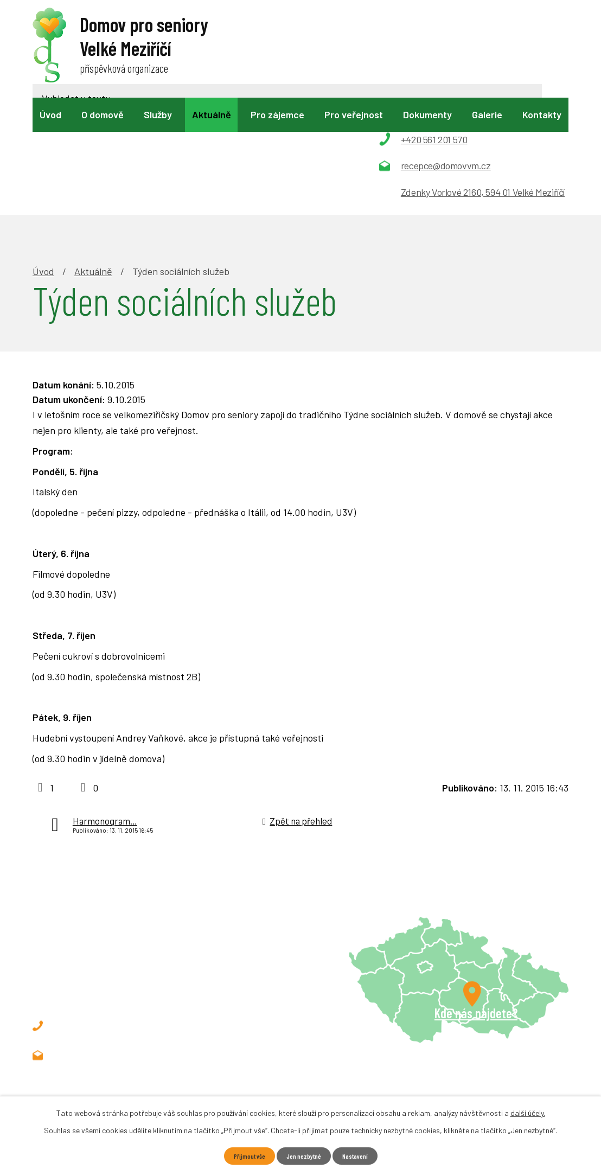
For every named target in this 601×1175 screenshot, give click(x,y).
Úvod (50, 114)
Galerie (487, 114)
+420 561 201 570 (107, 908)
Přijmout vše (244, 1155)
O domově (102, 114)
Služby (158, 114)
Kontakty (541, 114)
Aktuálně (211, 114)
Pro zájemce (277, 114)
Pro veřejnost (353, 114)
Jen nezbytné (303, 1155)
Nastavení (360, 1155)
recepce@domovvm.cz (118, 937)
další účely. (527, 1111)
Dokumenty (427, 114)
